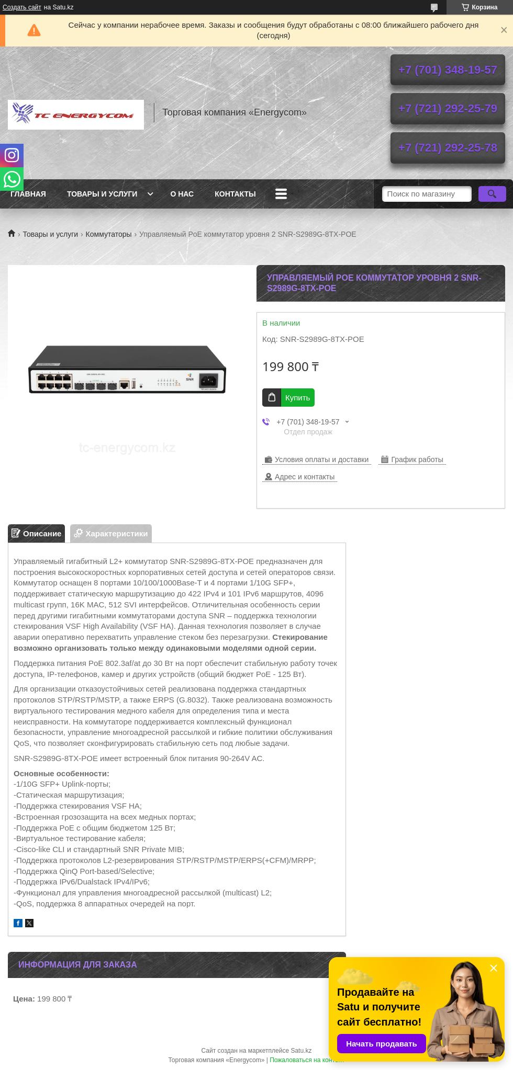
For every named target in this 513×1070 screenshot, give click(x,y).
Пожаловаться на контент (307, 1060)
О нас (182, 194)
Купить (297, 397)
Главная (28, 194)
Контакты (235, 194)
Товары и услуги (102, 194)
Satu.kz (301, 1050)
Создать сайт (22, 7)
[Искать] (492, 194)
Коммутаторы (109, 234)
